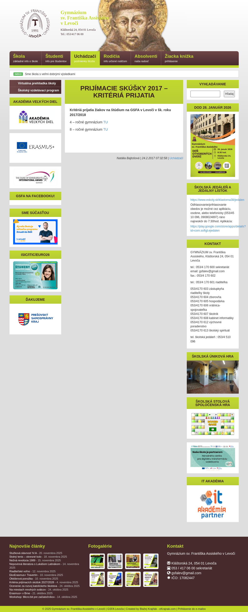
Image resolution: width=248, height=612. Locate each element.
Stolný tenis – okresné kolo (38, 556)
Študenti (56, 58)
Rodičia (115, 58)
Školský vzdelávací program (36, 90)
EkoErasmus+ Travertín (36, 574)
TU (105, 122)
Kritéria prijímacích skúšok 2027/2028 (44, 582)
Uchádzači (85, 58)
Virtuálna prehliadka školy (34, 83)
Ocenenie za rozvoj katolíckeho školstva (45, 585)
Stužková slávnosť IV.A (36, 553)
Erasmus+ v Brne (31, 593)
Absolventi (146, 58)
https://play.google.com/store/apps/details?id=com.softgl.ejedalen (218, 228)
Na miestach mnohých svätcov (39, 589)
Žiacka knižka (179, 58)
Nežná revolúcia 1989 (35, 560)
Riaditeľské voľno (33, 571)
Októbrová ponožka (34, 578)
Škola (25, 58)
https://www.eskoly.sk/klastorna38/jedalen (217, 200)
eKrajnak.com (167, 608)
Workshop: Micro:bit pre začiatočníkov (43, 596)
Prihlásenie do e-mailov (192, 608)
